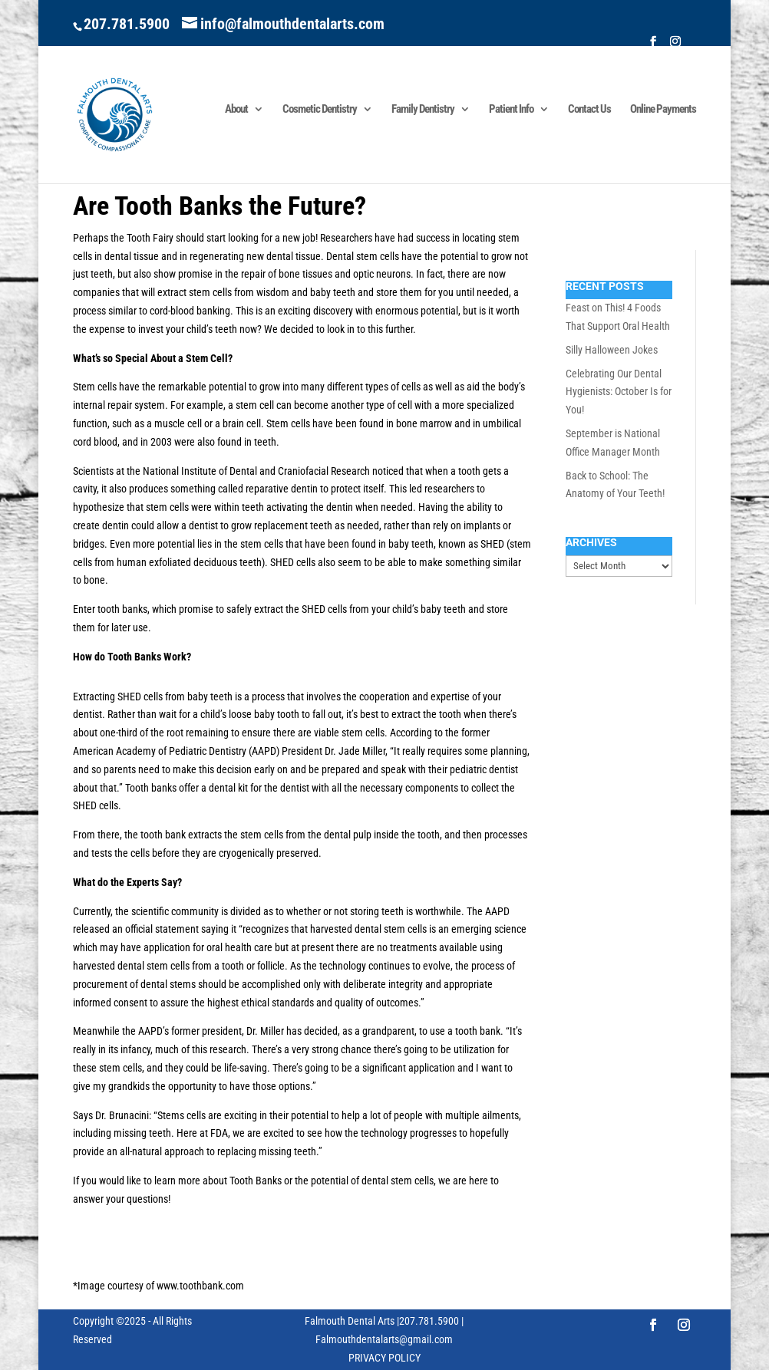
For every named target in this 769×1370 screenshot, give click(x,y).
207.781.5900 (127, 24)
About (236, 110)
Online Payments (663, 110)
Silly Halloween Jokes (612, 350)
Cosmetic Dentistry (319, 110)
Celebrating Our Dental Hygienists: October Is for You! (619, 392)
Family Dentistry (422, 110)
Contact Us (589, 110)
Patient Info (511, 110)
